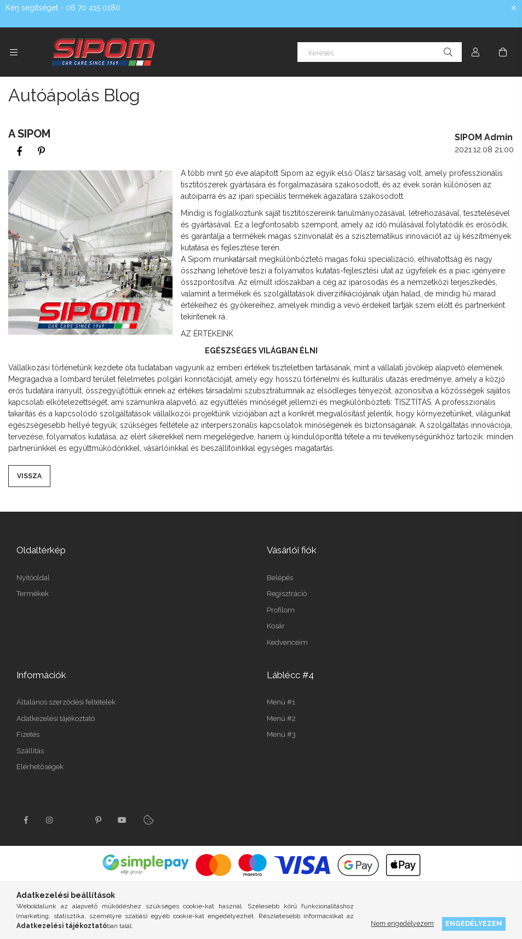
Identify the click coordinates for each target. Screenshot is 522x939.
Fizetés (27, 734)
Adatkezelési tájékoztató (55, 718)
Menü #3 (281, 734)
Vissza (29, 476)
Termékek (32, 593)
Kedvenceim (287, 642)
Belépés (280, 578)
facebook (25, 820)
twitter (74, 820)
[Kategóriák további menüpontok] (13, 52)
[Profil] (475, 52)
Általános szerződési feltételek (66, 702)
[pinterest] (41, 151)
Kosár (276, 626)
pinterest (98, 820)
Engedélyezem (473, 923)
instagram (50, 820)
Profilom (281, 610)
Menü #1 (281, 702)
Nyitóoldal (33, 578)
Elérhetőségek (40, 767)
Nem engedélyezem (402, 923)
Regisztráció (287, 593)
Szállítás (30, 751)
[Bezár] (514, 8)
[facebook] (19, 151)
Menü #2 (281, 718)
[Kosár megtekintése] (503, 52)
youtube (122, 820)
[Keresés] (379, 52)
